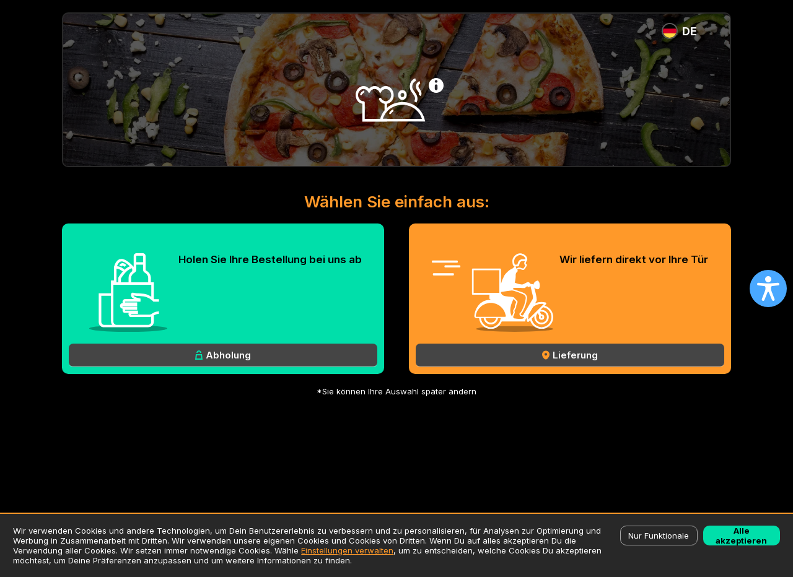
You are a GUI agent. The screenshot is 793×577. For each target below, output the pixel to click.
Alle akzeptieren (741, 535)
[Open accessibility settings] (768, 288)
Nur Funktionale (658, 535)
